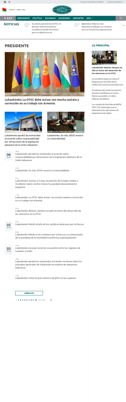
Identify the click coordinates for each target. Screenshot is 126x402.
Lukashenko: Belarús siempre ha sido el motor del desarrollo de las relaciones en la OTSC (48, 212)
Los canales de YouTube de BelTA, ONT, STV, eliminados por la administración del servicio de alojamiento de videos (107, 108)
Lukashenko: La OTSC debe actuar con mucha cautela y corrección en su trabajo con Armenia (42, 101)
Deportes (78, 18)
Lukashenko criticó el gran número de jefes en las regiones (46, 278)
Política (37, 18)
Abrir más (29, 293)
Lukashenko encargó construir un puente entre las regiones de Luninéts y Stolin (47, 249)
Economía (64, 18)
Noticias (11, 24)
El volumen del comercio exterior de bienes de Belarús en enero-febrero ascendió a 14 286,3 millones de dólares (106, 94)
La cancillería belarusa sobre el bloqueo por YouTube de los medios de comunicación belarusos (107, 82)
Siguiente (51, 300)
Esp (10, 18)
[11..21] (42, 300)
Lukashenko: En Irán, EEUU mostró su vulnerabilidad (65, 137)
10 (36, 300)
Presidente (23, 18)
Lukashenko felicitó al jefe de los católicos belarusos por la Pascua (49, 224)
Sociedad (50, 18)
